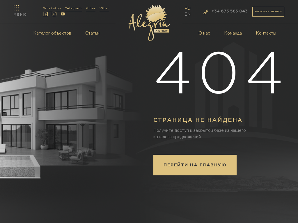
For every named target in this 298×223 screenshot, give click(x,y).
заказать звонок (268, 11)
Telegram (73, 8)
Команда (233, 33)
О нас (204, 33)
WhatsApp (52, 8)
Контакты (266, 33)
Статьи (92, 33)
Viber (90, 8)
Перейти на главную (195, 165)
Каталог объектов (52, 33)
